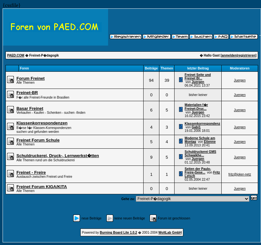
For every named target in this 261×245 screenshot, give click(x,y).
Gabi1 (196, 127)
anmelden (229, 55)
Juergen (198, 82)
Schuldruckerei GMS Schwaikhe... (200, 153)
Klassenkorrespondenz (202, 123)
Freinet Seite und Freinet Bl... (198, 76)
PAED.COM (15, 55)
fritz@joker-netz (239, 174)
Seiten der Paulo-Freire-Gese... (198, 170)
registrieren (247, 55)
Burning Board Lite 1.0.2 (118, 232)
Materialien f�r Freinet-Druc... (196, 107)
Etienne (210, 142)
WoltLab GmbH (170, 232)
